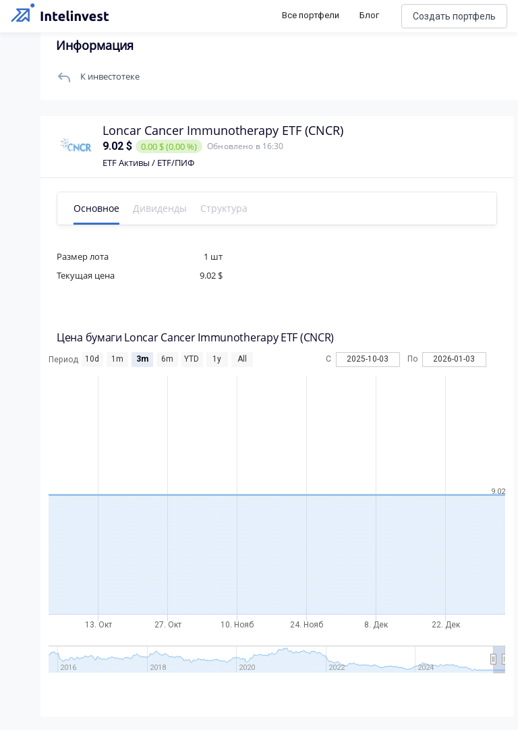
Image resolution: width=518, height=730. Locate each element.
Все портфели (310, 15)
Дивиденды (160, 208)
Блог (369, 15)
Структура (224, 208)
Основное (96, 208)
